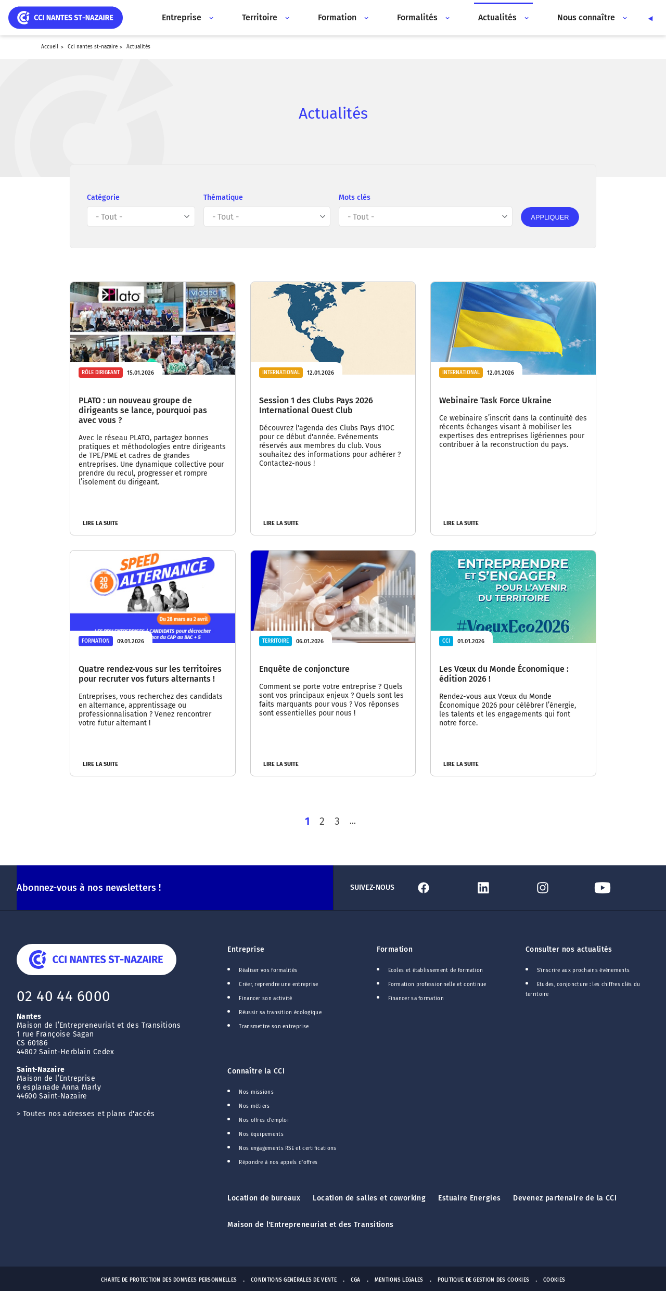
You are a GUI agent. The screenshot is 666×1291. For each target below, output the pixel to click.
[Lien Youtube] (619, 886)
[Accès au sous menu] (210, 17)
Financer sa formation (416, 997)
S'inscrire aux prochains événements (583, 969)
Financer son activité (265, 997)
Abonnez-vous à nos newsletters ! (89, 886)
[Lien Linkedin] (500, 886)
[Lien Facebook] (440, 886)
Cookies (554, 1279)
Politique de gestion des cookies (484, 1279)
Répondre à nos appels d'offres (278, 1161)
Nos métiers (254, 1105)
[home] (65, 17)
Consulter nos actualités (569, 948)
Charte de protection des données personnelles (169, 1279)
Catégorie (103, 197)
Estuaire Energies (469, 1197)
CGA (356, 1279)
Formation (395, 948)
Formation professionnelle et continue (437, 983)
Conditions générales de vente (294, 1279)
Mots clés (354, 197)
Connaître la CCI (256, 1070)
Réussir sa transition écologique (280, 1011)
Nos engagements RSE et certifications (287, 1147)
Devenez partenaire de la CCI (565, 1197)
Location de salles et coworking (369, 1197)
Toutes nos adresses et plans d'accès (89, 1112)
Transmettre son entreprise (274, 1025)
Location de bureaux (263, 1197)
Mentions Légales (399, 1279)
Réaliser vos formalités (268, 969)
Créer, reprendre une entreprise (278, 983)
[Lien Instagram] (560, 886)
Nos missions (256, 1091)
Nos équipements (261, 1133)
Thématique (223, 197)
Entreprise (245, 948)
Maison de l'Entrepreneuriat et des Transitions (310, 1223)
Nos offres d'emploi (264, 1119)
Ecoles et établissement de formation (435, 969)
